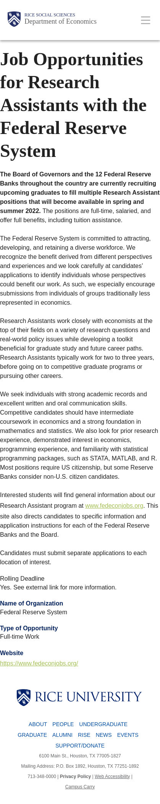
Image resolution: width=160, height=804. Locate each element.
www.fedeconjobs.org (114, 505)
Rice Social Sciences (49, 15)
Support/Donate (80, 746)
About (38, 724)
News (104, 735)
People (63, 724)
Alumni (62, 735)
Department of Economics (60, 21)
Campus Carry (80, 786)
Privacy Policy (75, 776)
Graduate (32, 735)
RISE (84, 735)
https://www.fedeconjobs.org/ (39, 663)
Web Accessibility (112, 776)
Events (128, 735)
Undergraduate (103, 724)
